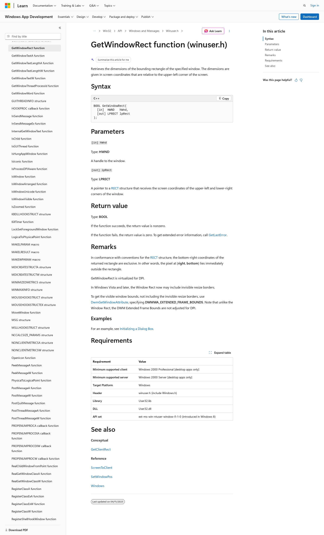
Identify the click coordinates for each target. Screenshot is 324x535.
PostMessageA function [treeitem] (26, 388)
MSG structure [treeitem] (21, 320)
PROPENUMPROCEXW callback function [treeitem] (31, 448)
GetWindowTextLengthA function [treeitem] (33, 63)
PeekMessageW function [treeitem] (27, 373)
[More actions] (229, 31)
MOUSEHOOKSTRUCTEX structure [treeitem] (34, 305)
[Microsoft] (7, 5)
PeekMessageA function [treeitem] (27, 365)
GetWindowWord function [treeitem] (28, 93)
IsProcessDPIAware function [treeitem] (29, 169)
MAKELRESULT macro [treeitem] (25, 252)
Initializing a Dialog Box (136, 328)
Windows (97, 485)
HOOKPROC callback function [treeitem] (31, 108)
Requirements (273, 60)
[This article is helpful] (296, 80)
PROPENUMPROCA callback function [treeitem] (35, 426)
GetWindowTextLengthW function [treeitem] (33, 71)
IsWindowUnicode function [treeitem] (29, 192)
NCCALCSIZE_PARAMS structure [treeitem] (32, 335)
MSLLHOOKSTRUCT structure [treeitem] (31, 327)
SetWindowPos (101, 476)
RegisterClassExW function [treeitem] (28, 504)
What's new (289, 17)
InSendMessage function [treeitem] (27, 116)
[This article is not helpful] (301, 80)
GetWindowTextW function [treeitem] (28, 78)
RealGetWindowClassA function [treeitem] (31, 474)
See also (270, 66)
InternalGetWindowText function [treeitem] (32, 131)
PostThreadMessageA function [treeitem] (31, 410)
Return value (273, 50)
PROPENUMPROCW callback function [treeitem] (36, 458)
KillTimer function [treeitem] (22, 222)
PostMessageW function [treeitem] (27, 395)
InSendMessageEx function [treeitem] (29, 123)
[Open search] (304, 5)
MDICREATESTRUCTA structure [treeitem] (31, 267)
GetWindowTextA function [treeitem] (28, 56)
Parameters (272, 44)
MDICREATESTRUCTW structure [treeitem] (32, 275)
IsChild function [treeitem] (21, 139)
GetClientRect (101, 449)
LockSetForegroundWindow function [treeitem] (35, 229)
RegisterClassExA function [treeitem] (28, 496)
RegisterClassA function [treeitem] (26, 489)
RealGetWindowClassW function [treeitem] (32, 481)
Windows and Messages (144, 31)
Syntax (269, 39)
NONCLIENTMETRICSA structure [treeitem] (32, 343)
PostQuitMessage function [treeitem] (28, 403)
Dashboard (310, 17)
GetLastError (218, 235)
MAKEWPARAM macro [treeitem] (26, 259)
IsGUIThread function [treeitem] (25, 146)
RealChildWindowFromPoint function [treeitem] (35, 466)
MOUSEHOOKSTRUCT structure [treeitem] (32, 297)
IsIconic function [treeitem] (22, 161)
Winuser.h (172, 31)
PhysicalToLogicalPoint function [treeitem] (31, 380)
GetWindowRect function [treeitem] (28, 48)
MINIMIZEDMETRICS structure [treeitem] (31, 282)
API (120, 31)
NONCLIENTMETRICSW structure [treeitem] (33, 350)
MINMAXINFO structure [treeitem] (27, 290)
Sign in (314, 5)
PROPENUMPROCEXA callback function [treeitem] (31, 435)
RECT (115, 188)
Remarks (270, 55)
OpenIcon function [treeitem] (24, 358)
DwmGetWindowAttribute (109, 302)
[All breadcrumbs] (94, 31)
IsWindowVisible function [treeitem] (27, 199)
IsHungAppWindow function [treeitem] (30, 154)
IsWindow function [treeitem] (23, 176)
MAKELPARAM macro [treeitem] (25, 244)
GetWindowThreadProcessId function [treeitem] (35, 86)
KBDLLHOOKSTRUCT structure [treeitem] (31, 214)
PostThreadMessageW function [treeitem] (31, 418)
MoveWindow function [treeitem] (26, 312)
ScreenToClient (101, 467)
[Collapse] (60, 27)
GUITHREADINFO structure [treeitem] (29, 101)
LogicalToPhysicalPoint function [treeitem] (31, 237)
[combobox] (33, 36)
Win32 (107, 31)
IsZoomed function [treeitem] (24, 207)
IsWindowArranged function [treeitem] (29, 184)
